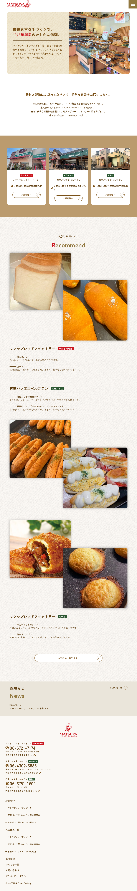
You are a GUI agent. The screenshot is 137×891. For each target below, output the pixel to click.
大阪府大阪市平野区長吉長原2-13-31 (21, 772)
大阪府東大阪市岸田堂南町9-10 (19, 755)
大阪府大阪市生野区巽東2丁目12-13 (21, 790)
